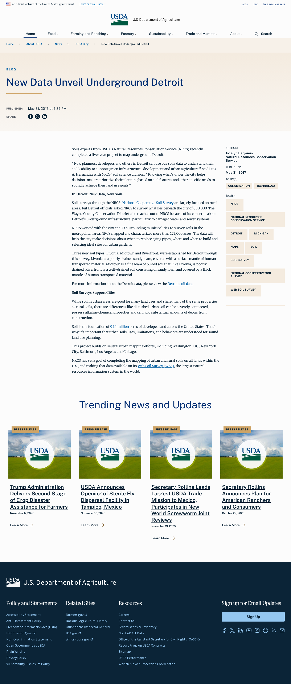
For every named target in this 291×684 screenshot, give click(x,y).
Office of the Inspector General (88, 627)
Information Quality (21, 633)
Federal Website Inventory (137, 627)
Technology (266, 185)
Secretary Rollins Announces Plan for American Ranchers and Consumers (246, 497)
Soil (253, 246)
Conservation (239, 185)
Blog (255, 3)
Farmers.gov (76, 615)
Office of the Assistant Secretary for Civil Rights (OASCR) (159, 639)
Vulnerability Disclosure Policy (28, 664)
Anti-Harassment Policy (23, 621)
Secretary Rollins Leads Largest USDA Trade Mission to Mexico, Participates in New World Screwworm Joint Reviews (180, 503)
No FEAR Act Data (131, 633)
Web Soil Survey (243, 289)
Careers (124, 615)
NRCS (234, 203)
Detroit (236, 233)
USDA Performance (132, 658)
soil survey (240, 260)
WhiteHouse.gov (79, 639)
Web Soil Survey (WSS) (156, 366)
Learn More (19, 525)
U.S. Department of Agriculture (156, 19)
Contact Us (127, 621)
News (244, 3)
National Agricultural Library (86, 621)
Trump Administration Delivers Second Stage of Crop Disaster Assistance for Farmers (39, 497)
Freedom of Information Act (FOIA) (31, 627)
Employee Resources (274, 3)
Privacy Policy (16, 658)
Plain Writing (15, 651)
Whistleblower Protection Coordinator (147, 664)
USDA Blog (82, 44)
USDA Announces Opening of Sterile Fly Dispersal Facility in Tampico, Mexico (108, 497)
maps (235, 246)
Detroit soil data (180, 284)
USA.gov (73, 633)
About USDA (34, 44)
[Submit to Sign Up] (253, 617)
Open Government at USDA (25, 645)
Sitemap (125, 651)
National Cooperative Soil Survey (148, 203)
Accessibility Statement (23, 615)
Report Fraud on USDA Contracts (142, 645)
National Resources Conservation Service (248, 219)
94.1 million (119, 326)
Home (10, 44)
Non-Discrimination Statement (29, 639)
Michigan (261, 233)
